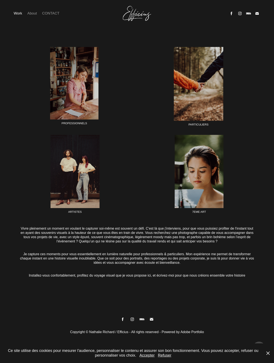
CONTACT (51, 13)
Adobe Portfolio (192, 332)
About (32, 13)
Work (18, 13)
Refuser (164, 355)
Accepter (147, 355)
